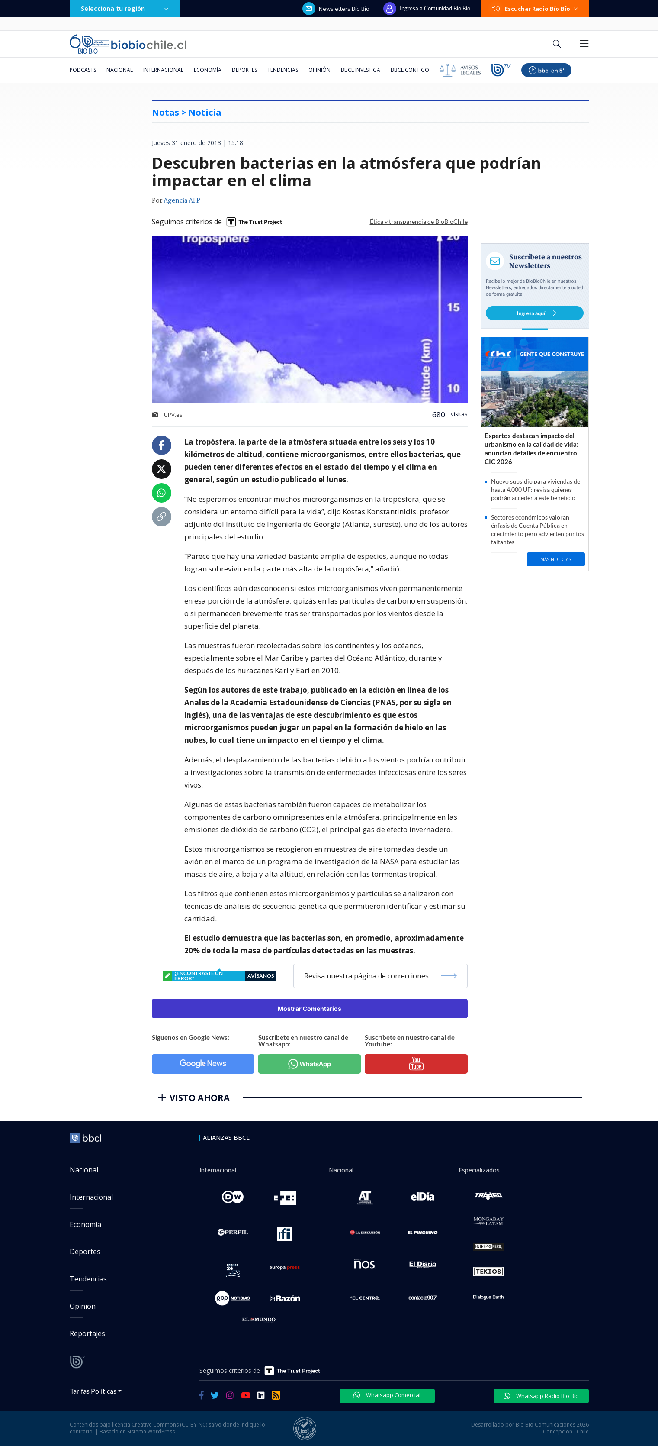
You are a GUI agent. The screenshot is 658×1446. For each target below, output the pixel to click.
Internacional (163, 70)
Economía (207, 70)
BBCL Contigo (410, 70)
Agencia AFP (182, 201)
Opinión (319, 70)
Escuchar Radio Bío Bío (535, 9)
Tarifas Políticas (93, 1391)
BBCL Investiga (360, 70)
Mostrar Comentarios (309, 1008)
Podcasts (83, 70)
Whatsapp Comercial (386, 1395)
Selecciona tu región (124, 8)
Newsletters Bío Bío (335, 8)
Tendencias (282, 70)
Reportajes (87, 1333)
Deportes (244, 70)
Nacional (119, 70)
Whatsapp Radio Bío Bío (541, 1396)
